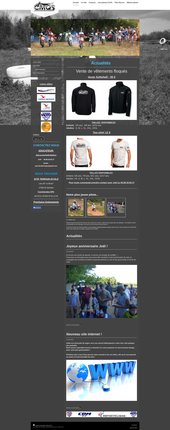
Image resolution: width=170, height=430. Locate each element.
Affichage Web (133, 427)
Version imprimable (39, 425)
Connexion (134, 424)
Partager (37, 207)
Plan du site (49, 425)
